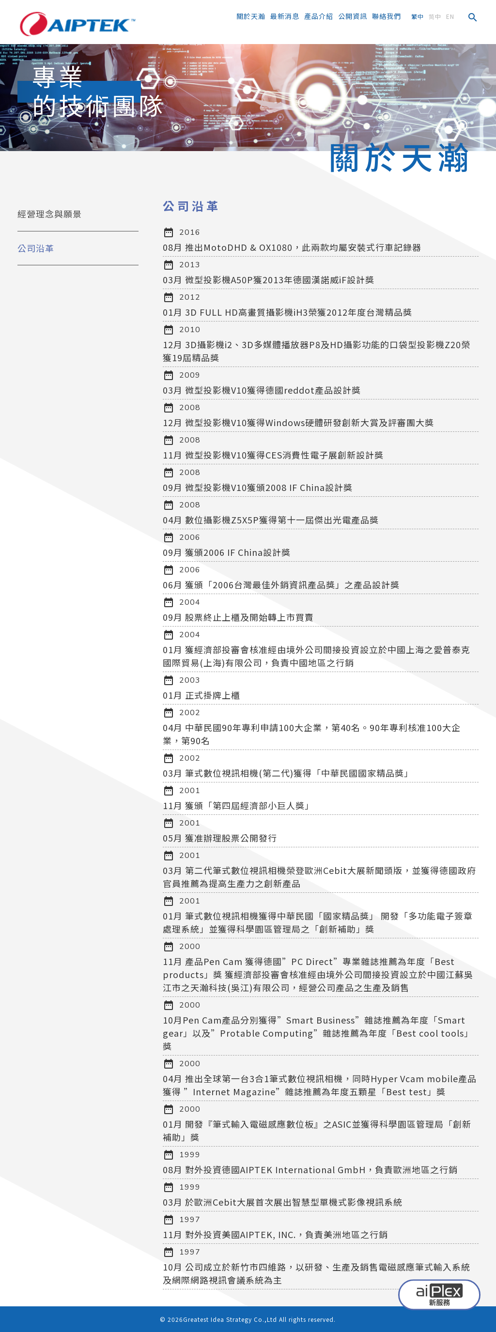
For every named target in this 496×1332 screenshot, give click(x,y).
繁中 (417, 16)
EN (450, 16)
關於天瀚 (250, 16)
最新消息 (284, 16)
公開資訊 (352, 16)
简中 (435, 16)
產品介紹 (318, 16)
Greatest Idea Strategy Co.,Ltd (230, 1319)
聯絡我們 (386, 16)
